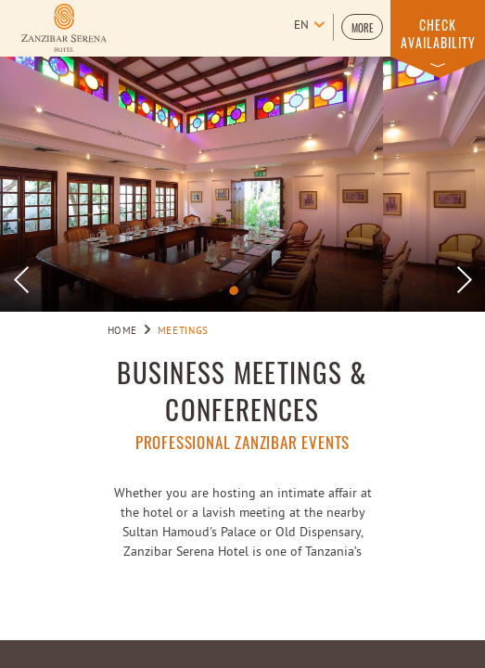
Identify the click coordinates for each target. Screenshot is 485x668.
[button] (362, 27)
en (301, 26)
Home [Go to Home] (123, 331)
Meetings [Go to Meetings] (183, 331)
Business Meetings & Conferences (242, 391)
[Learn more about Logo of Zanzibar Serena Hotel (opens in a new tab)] (64, 28)
